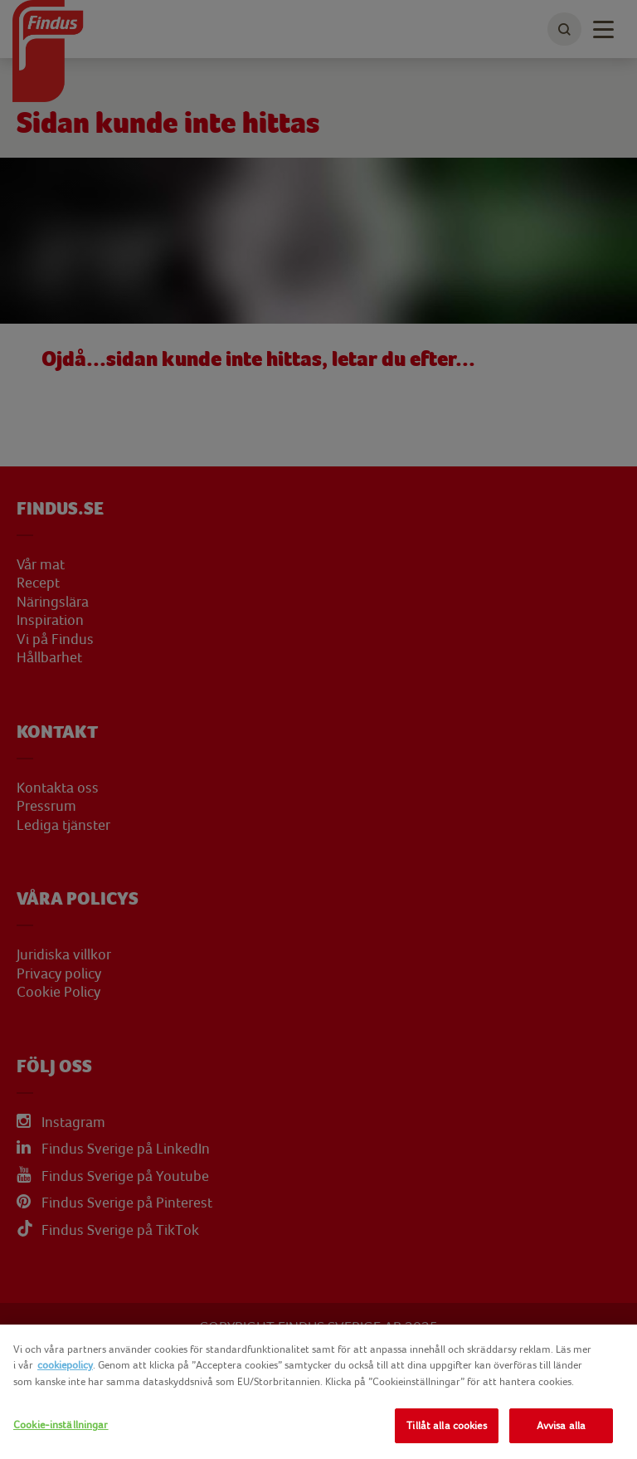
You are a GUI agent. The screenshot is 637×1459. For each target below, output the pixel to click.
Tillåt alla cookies (446, 1425)
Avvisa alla (561, 1425)
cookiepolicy (65, 1365)
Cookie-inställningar (61, 1424)
